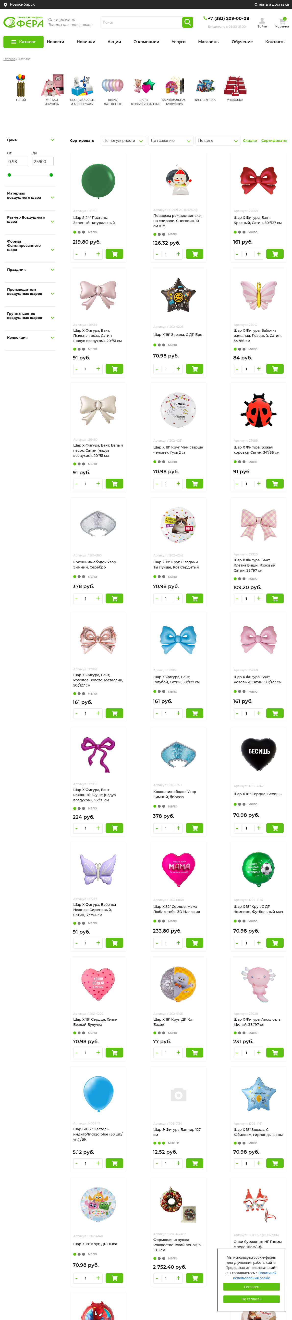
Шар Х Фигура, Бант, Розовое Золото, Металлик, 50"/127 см (91, 575)
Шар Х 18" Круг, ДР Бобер (260, 1034)
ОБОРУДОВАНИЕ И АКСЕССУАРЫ (179, 1184)
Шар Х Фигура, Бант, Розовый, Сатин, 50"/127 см (204, 575)
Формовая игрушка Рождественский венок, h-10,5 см (95, 1035)
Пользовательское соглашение (248, 1223)
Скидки (250, 140)
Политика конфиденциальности (249, 1214)
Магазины (208, 42)
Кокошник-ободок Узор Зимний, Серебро (149, 460)
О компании (146, 42)
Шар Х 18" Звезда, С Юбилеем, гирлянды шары (202, 920)
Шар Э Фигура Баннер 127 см (148, 919)
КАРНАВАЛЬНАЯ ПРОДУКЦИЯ (176, 1212)
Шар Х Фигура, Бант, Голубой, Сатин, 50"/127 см (148, 575)
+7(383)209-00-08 (235, 1175)
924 (196, 1084)
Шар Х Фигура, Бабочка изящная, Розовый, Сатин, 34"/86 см (149, 342)
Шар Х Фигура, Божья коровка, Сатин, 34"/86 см (93, 460)
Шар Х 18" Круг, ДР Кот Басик (203, 804)
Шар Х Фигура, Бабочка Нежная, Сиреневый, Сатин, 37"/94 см (204, 690)
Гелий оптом (14, 1238)
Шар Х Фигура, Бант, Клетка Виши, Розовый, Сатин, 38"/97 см (259, 460)
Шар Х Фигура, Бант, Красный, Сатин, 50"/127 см (204, 222)
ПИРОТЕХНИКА (205, 100)
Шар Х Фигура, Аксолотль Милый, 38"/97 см (260, 805)
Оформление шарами (23, 1219)
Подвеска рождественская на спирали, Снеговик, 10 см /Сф (148, 223)
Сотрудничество (18, 1247)
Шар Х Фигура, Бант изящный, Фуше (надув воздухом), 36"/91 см (259, 575)
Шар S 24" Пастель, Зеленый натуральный (94, 222)
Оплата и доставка (272, 4)
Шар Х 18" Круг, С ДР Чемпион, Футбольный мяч (94, 805)
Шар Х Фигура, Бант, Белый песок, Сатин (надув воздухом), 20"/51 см (204, 343)
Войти (262, 26)
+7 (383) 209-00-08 (228, 18)
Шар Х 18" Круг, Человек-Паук (205, 1034)
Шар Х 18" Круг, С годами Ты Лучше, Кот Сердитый (206, 460)
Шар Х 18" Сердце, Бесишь (144, 690)
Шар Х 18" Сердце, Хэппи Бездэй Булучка (150, 804)
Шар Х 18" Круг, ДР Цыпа (260, 919)
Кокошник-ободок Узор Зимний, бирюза (94, 690)
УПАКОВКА (235, 100)
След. (215, 1084)
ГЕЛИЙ (21, 100)
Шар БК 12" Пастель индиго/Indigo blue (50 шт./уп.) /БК (94, 922)
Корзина (282, 26)
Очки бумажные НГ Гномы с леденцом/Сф (148, 1034)
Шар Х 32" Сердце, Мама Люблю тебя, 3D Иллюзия (260, 690)
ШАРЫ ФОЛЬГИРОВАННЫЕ (173, 1203)
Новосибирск (22, 4)
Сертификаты (274, 140)
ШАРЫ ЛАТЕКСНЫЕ (166, 1193)
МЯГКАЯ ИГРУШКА (165, 1175)
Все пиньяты (14, 1229)
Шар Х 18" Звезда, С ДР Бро (93, 342)
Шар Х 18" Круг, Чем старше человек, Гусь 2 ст (259, 342)
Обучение (242, 42)
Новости (55, 42)
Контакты (275, 42)
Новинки (86, 42)
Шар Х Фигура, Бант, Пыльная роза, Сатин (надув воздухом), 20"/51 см (259, 223)
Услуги (179, 42)
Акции (114, 42)
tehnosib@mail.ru (236, 1184)
